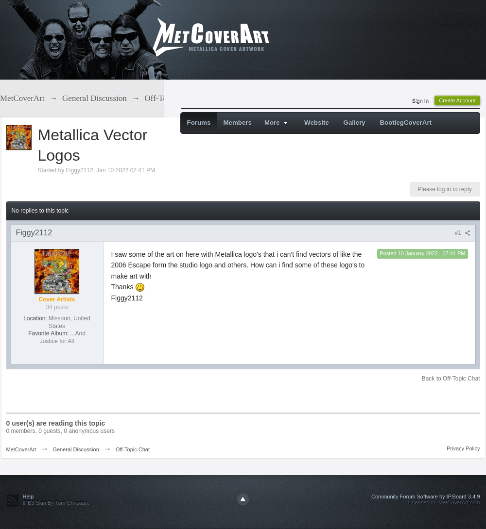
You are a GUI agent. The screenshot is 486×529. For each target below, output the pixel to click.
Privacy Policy (463, 448)
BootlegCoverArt (406, 122)
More (277, 122)
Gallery (354, 122)
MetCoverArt (21, 449)
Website (316, 122)
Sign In (420, 100)
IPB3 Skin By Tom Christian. (56, 503)
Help (28, 496)
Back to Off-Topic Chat (451, 378)
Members (237, 122)
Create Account (457, 100)
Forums (199, 122)
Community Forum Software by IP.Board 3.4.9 (425, 496)
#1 (462, 233)
